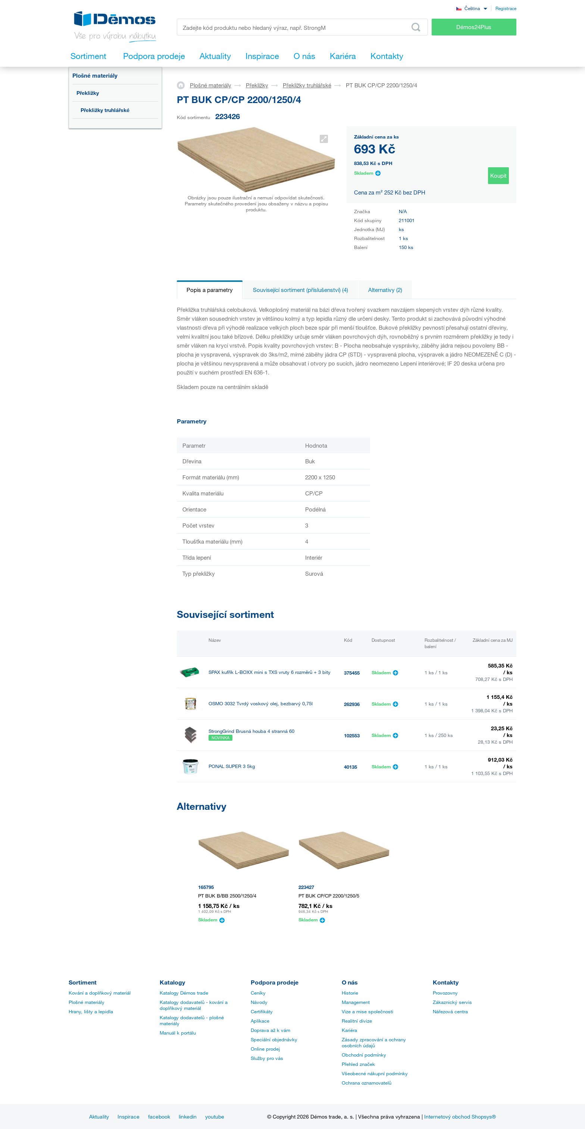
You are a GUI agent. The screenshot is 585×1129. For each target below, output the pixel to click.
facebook (159, 1116)
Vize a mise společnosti (367, 1011)
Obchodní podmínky (364, 1055)
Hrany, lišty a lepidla (91, 1011)
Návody (259, 1002)
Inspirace (129, 1116)
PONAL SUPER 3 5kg (232, 766)
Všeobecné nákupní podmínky (375, 1073)
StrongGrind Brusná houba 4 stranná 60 (251, 731)
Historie (350, 993)
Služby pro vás (267, 1058)
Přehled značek (358, 1064)
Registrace (505, 8)
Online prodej (265, 1049)
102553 (352, 735)
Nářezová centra (450, 1011)
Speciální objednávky (274, 1039)
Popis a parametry (210, 289)
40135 (350, 767)
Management (356, 1002)
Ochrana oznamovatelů (366, 1083)
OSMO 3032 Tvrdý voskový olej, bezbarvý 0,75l (261, 703)
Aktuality (99, 1116)
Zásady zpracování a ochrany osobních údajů (374, 1042)
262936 (352, 704)
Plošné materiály (95, 75)
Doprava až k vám (270, 1030)
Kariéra (349, 1030)
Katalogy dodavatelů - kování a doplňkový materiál (194, 1005)
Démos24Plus (473, 27)
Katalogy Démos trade (184, 993)
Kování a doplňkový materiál (100, 993)
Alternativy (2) (385, 289)
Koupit (498, 175)
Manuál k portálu (178, 1033)
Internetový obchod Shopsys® (460, 1116)
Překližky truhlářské (105, 110)
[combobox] (471, 8)
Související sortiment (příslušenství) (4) (300, 289)
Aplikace (260, 1021)
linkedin (188, 1116)
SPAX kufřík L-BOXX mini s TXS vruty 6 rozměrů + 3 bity (270, 672)
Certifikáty (262, 1011)
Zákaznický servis (452, 1002)
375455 (352, 673)
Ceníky (258, 993)
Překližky (87, 93)
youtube (214, 1116)
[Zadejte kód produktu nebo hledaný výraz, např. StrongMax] (302, 27)
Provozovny (445, 993)
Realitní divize (357, 1021)
